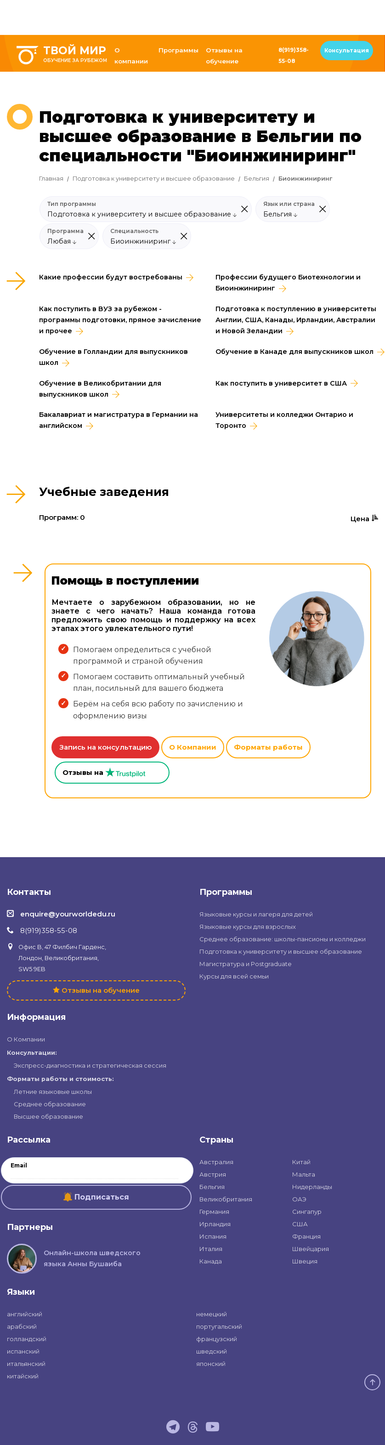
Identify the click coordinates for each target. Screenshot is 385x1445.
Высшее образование (48, 1116)
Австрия (212, 1174)
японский (211, 1363)
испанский (23, 1351)
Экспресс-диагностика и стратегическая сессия (90, 1065)
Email (19, 1165)
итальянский (26, 1363)
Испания (212, 1236)
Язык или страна (289, 204)
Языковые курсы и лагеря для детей (256, 914)
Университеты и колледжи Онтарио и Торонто (284, 420)
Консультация (346, 50)
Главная (51, 178)
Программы (178, 50)
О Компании (192, 747)
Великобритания (225, 1199)
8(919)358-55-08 (293, 55)
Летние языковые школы (53, 1091)
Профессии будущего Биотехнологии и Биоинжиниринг (288, 282)
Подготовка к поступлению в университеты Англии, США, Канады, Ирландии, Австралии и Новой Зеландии (295, 320)
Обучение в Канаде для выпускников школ (294, 351)
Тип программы (71, 204)
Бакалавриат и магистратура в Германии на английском (118, 420)
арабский (22, 1326)
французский (216, 1339)
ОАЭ (299, 1199)
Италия (210, 1248)
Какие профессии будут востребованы (110, 277)
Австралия (216, 1162)
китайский (23, 1376)
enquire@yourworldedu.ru (67, 914)
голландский (26, 1339)
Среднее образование (50, 1104)
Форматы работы (268, 747)
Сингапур (307, 1211)
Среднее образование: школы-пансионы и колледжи (282, 939)
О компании (131, 55)
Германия (214, 1211)
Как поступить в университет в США (281, 383)
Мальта (303, 1174)
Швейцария (310, 1248)
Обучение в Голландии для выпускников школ (113, 357)
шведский (211, 1351)
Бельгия (256, 178)
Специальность (134, 231)
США (300, 1224)
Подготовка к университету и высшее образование (154, 178)
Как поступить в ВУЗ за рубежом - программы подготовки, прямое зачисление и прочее (120, 320)
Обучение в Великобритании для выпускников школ (100, 388)
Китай (301, 1162)
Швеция (304, 1261)
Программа (65, 231)
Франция (306, 1236)
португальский (219, 1326)
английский (24, 1314)
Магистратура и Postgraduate (245, 963)
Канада (210, 1261)
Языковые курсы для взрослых (247, 926)
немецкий (211, 1314)
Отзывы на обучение (224, 55)
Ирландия (215, 1224)
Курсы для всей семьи (234, 976)
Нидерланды (312, 1186)
